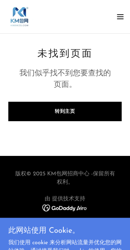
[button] (120, 17)
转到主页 (65, 111)
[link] (19, 17)
